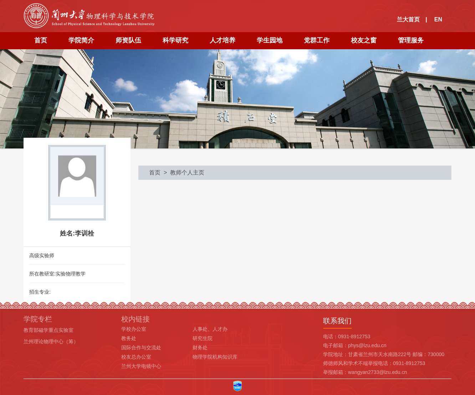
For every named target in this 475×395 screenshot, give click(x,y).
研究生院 (203, 338)
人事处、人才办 (210, 329)
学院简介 (81, 40)
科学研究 (175, 40)
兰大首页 (408, 19)
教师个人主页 (187, 172)
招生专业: (40, 292)
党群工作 (317, 40)
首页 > (159, 172)
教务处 (128, 338)
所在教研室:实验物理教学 (57, 274)
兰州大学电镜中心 (141, 366)
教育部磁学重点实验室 (48, 330)
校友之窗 (364, 40)
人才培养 (222, 40)
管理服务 (411, 40)
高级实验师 (41, 255)
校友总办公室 (136, 357)
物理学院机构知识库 (215, 357)
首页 (40, 40)
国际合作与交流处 (141, 347)
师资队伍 (128, 40)
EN (438, 19)
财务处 (200, 347)
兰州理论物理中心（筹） (51, 341)
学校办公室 (133, 329)
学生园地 (269, 40)
